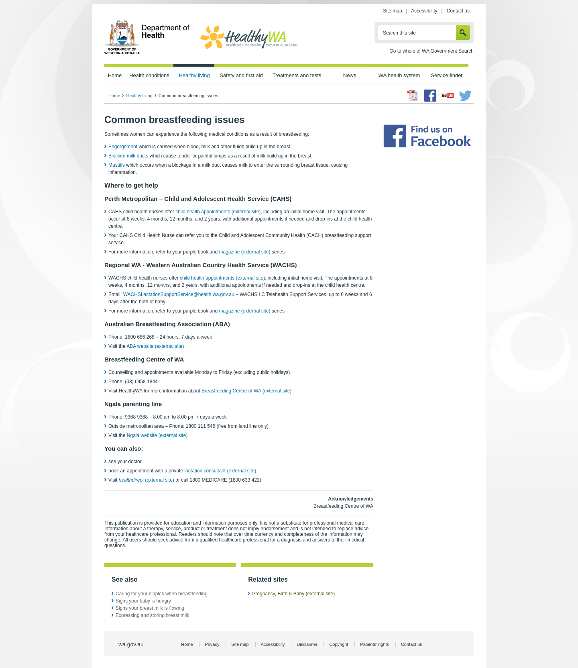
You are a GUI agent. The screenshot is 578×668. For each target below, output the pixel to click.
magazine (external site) (244, 252)
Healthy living (194, 75)
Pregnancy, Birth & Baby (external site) (293, 594)
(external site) (146, 480)
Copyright (338, 644)
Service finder (446, 75)
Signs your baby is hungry (143, 601)
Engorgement (123, 146)
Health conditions (149, 75)
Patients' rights (374, 644)
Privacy (212, 644)
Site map (392, 11)
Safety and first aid (241, 75)
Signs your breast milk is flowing (150, 608)
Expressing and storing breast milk (152, 615)
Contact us (458, 11)
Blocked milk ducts (128, 156)
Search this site (399, 33)
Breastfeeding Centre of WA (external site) (246, 391)
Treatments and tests (297, 75)
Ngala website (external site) (157, 435)
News (349, 75)
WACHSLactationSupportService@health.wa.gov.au (178, 294)
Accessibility (424, 11)
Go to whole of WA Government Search (431, 51)
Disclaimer (307, 644)
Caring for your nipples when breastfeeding (162, 594)
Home (115, 75)
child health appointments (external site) (218, 211)
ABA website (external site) (155, 346)
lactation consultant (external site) (220, 471)
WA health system (399, 75)
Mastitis (116, 165)
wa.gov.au (131, 644)
